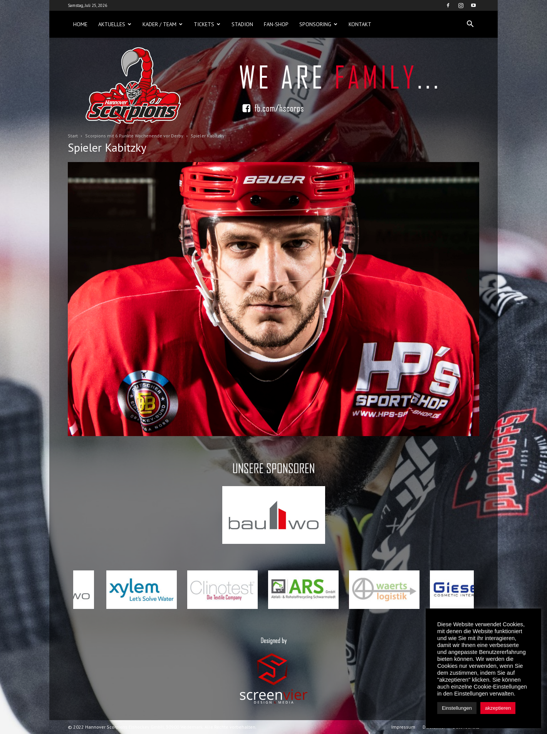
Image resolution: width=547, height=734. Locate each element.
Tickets (207, 24)
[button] (470, 24)
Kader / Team (163, 24)
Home (80, 24)
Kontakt (360, 24)
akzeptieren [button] (498, 708)
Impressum (403, 727)
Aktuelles (114, 24)
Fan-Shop (276, 24)
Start (73, 136)
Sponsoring (318, 24)
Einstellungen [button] (457, 708)
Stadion (242, 24)
